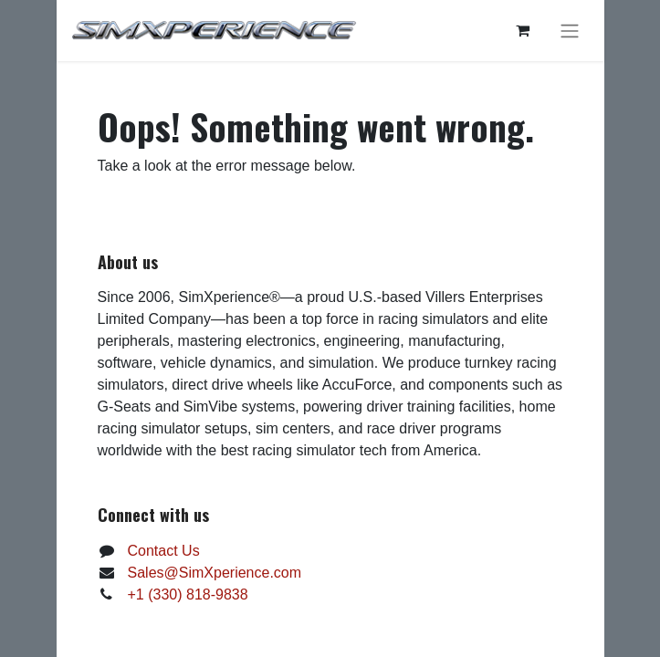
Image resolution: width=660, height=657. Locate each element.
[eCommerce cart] (523, 30)
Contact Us (164, 550)
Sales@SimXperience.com (215, 572)
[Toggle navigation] (570, 30)
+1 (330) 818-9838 (188, 594)
